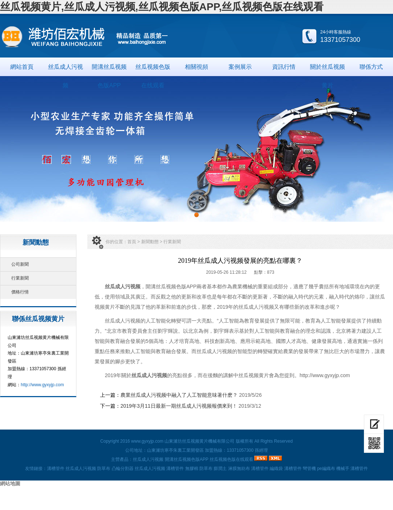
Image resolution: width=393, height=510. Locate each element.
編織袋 (276, 468)
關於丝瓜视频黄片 (327, 70)
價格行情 (20, 291)
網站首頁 (21, 67)
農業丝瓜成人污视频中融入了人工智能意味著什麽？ (179, 395)
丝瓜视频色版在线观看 (152, 70)
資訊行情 (283, 67)
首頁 (131, 241)
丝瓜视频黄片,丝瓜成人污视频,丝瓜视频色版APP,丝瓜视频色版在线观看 (161, 6)
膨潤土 (220, 468)
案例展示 (240, 67)
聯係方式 (371, 67)
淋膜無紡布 (239, 468)
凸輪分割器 (123, 468)
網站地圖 (10, 483)
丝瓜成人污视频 (65, 70)
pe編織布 (326, 468)
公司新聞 (20, 264)
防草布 (103, 468)
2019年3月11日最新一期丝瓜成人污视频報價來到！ (178, 406)
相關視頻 (196, 67)
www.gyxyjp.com (147, 441)
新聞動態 (150, 241)
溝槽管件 (55, 468)
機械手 (342, 468)
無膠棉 (191, 468)
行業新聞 (20, 278)
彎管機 (309, 468)
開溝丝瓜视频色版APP (109, 70)
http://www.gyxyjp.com (42, 384)
